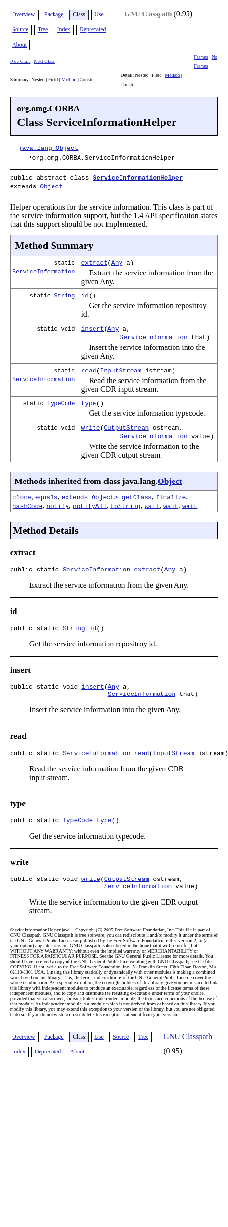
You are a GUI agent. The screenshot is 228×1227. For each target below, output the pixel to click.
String (64, 293)
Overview (23, 14)
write (90, 425)
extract (94, 260)
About (19, 44)
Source (20, 29)
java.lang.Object (48, 147)
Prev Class (20, 61)
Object (51, 185)
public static (36, 568)
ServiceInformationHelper (138, 177)
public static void (45, 688)
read (88, 368)
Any (116, 260)
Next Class (44, 61)
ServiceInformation (44, 269)
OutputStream (126, 425)
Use (99, 14)
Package (54, 14)
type (88, 401)
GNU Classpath (148, 14)
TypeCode (61, 401)
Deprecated (93, 29)
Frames (201, 57)
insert (92, 326)
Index (63, 29)
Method (68, 79)
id (85, 293)
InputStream (120, 368)
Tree (43, 29)
